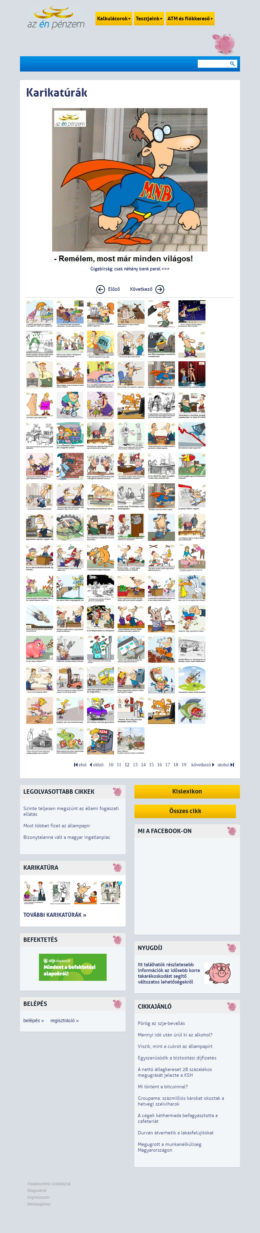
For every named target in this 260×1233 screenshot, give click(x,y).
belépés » (33, 1020)
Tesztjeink (149, 19)
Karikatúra (40, 867)
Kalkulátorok (114, 19)
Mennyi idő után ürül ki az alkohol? (175, 1035)
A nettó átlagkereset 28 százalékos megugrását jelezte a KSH (175, 1072)
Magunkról (36, 1190)
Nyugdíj (150, 948)
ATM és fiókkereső (190, 19)
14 (143, 765)
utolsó (223, 765)
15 (151, 765)
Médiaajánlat (38, 1204)
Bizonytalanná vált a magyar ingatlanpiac (66, 837)
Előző (114, 289)
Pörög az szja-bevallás (161, 1023)
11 (119, 765)
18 (175, 765)
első (83, 765)
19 (183, 765)
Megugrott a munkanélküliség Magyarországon (169, 1147)
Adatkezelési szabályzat (49, 1183)
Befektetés (40, 940)
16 (159, 765)
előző (98, 765)
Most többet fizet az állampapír (56, 826)
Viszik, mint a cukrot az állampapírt (175, 1046)
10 (111, 765)
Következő (141, 289)
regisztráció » (64, 1020)
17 (167, 765)
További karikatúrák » (54, 915)
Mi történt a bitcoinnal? (163, 1087)
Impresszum (38, 1197)
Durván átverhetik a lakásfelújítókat (176, 1133)
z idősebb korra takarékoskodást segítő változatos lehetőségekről (169, 976)
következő (201, 765)
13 (135, 765)
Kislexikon (187, 791)
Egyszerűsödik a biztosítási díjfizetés (177, 1058)
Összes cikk (185, 811)
